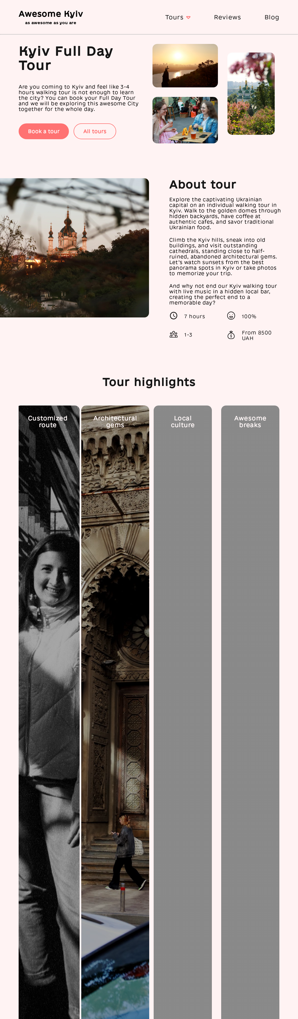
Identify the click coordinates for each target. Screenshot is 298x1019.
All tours (94, 131)
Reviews (227, 17)
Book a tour (44, 131)
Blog (271, 17)
